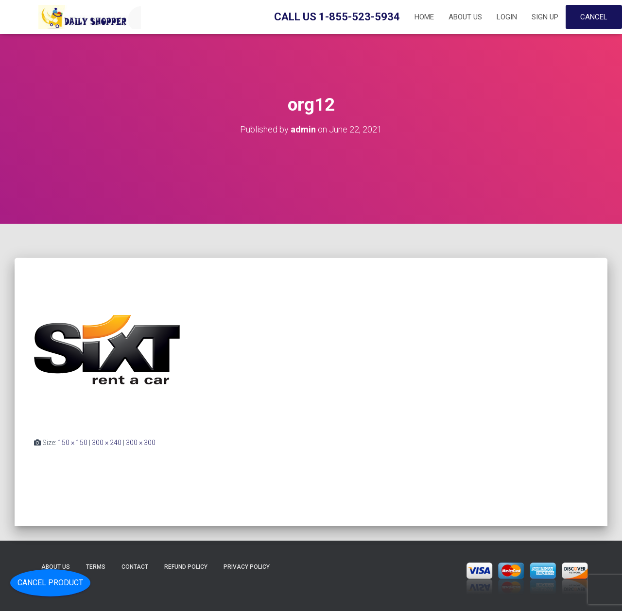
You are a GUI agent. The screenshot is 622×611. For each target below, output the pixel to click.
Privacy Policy (247, 566)
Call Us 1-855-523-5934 (337, 17)
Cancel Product (50, 582)
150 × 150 (72, 442)
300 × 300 (141, 442)
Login (507, 17)
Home (424, 17)
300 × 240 (106, 442)
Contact (134, 566)
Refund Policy (185, 566)
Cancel (593, 17)
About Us (465, 17)
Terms (95, 566)
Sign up (545, 17)
